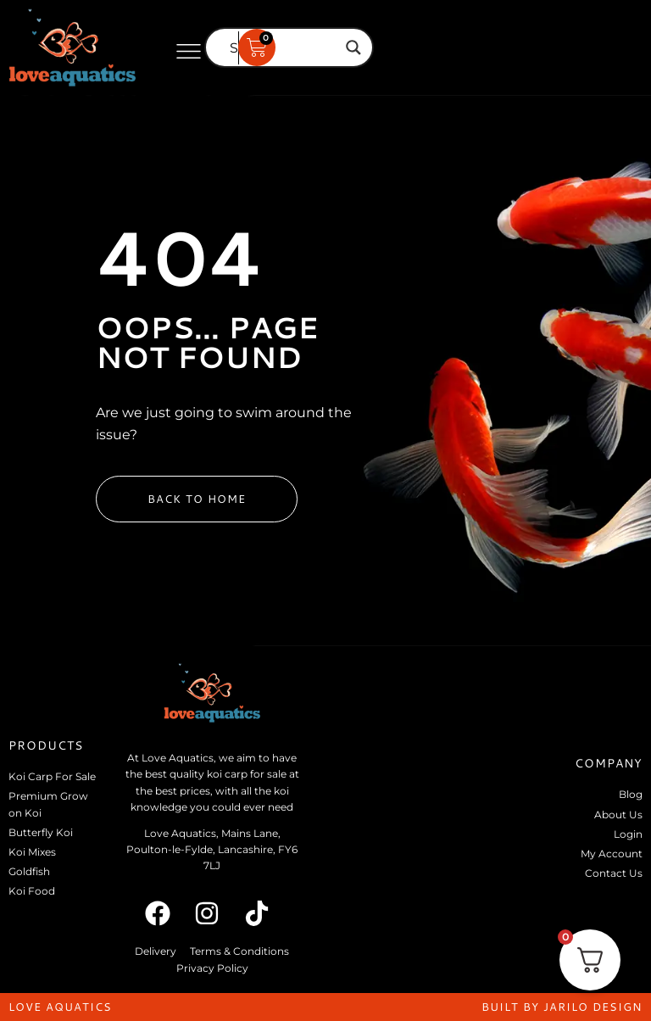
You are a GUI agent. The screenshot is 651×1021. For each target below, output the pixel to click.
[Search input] (281, 47)
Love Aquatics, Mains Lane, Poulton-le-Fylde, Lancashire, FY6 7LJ (212, 849)
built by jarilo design (562, 1006)
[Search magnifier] (353, 47)
